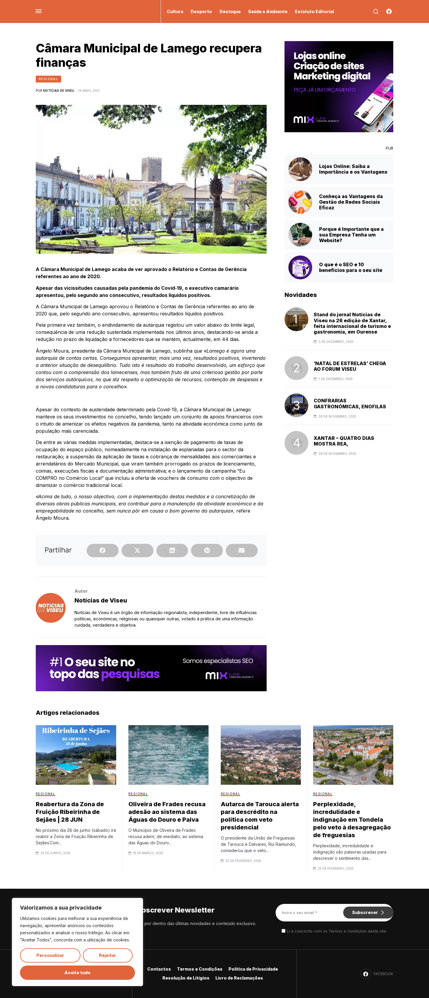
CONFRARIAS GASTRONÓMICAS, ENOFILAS (350, 403)
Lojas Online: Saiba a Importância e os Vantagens (353, 169)
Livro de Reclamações (239, 977)
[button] (103, 550)
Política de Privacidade (253, 968)
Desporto (201, 11)
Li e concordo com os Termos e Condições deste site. (337, 931)
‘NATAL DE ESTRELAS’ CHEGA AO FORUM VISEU (350, 366)
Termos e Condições (200, 968)
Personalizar (50, 955)
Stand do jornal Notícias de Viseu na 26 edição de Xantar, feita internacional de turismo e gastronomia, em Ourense (352, 323)
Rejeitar (107, 955)
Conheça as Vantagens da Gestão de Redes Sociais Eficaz (351, 202)
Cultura (175, 11)
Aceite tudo (77, 972)
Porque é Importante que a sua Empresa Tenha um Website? (351, 234)
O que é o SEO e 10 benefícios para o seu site (350, 267)
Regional (48, 79)
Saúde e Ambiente (267, 11)
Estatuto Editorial (314, 11)
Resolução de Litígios (185, 977)
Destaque (230, 11)
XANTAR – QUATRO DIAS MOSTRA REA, (344, 441)
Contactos (159, 968)
